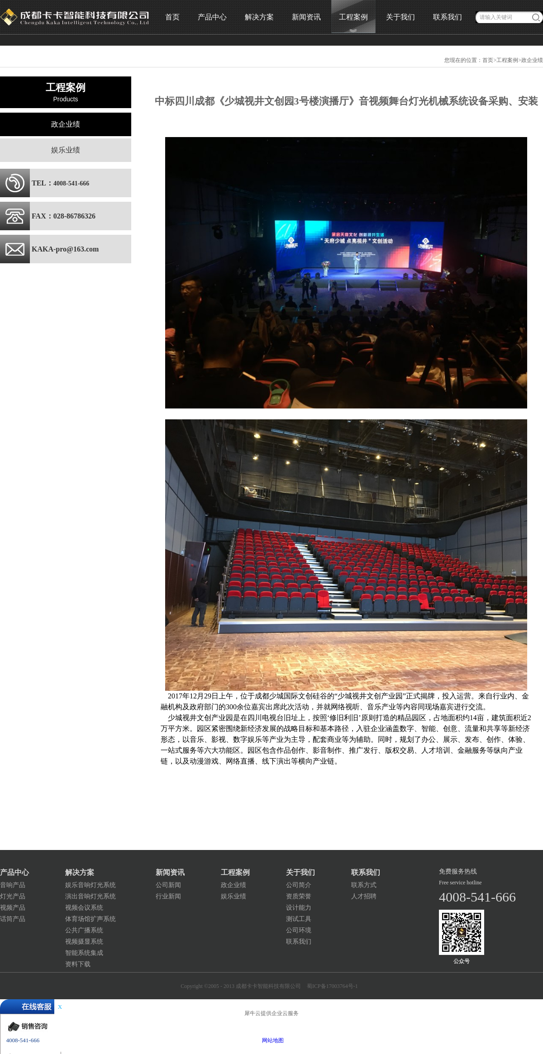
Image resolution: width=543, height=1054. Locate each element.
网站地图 (271, 1040)
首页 (172, 17)
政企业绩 (532, 60)
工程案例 (507, 60)
